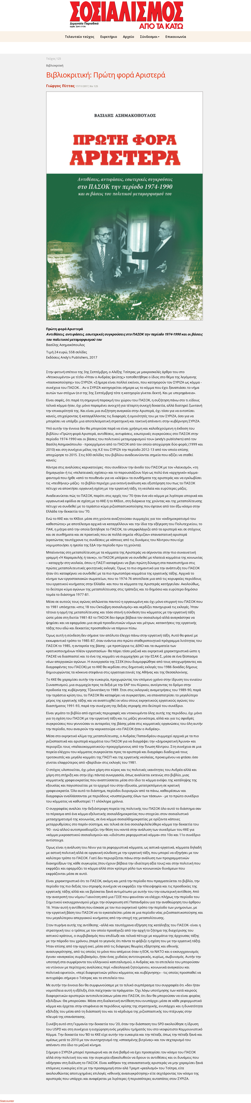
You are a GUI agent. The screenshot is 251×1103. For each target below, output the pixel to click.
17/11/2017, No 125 (86, 86)
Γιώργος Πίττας (60, 85)
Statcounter (7, 1101)
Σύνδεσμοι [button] (149, 36)
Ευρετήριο (108, 36)
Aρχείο (128, 36)
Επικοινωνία (175, 36)
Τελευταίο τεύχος (79, 36)
